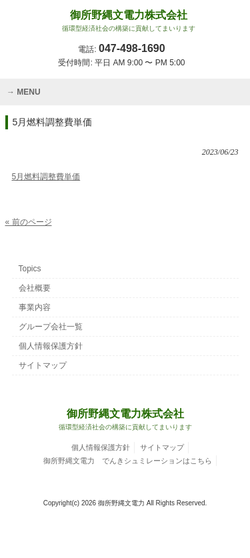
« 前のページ (28, 222)
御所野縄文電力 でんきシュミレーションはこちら (127, 461)
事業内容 (35, 307)
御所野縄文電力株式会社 (128, 20)
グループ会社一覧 (51, 326)
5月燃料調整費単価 (46, 176)
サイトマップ (43, 365)
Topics (30, 268)
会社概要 (35, 288)
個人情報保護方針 (51, 346)
